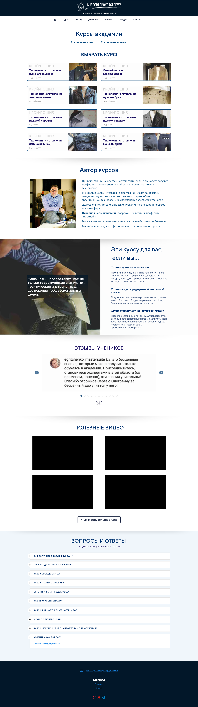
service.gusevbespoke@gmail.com (102, 670)
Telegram (99, 684)
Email (99, 688)
